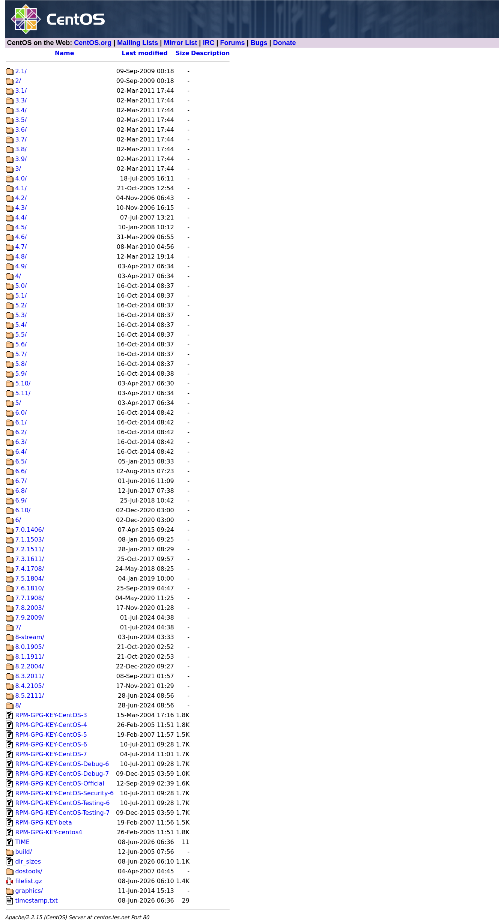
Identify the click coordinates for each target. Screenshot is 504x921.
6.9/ (21, 500)
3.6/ (21, 129)
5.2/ (21, 305)
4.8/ (21, 256)
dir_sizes (28, 861)
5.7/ (21, 354)
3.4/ (21, 110)
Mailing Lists (137, 43)
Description (210, 53)
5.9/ (21, 373)
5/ (18, 402)
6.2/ (21, 432)
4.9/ (21, 266)
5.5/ (21, 334)
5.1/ (21, 295)
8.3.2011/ (29, 676)
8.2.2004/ (29, 666)
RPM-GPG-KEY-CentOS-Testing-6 (62, 803)
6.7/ (21, 481)
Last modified (145, 53)
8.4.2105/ (29, 685)
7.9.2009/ (29, 617)
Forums (232, 43)
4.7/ (21, 246)
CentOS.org (92, 43)
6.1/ (21, 422)
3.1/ (21, 90)
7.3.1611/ (29, 559)
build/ (23, 851)
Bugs (258, 43)
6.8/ (21, 490)
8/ (18, 705)
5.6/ (21, 344)
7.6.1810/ (29, 588)
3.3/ (21, 100)
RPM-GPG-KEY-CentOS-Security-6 (64, 793)
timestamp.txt (36, 900)
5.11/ (22, 393)
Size (183, 53)
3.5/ (21, 119)
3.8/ (21, 149)
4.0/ (21, 178)
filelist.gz (28, 881)
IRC (208, 43)
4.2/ (21, 198)
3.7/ (21, 139)
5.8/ (21, 363)
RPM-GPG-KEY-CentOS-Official (59, 783)
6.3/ (21, 441)
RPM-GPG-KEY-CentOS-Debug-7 (62, 773)
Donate (284, 43)
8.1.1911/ (29, 656)
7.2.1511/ (29, 549)
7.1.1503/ (29, 539)
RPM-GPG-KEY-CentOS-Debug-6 (62, 764)
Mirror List (180, 43)
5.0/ (21, 285)
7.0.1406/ (29, 529)
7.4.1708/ (29, 568)
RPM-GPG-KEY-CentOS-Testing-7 (62, 812)
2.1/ (21, 71)
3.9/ (21, 159)
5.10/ (22, 383)
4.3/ (21, 207)
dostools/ (28, 871)
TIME (22, 842)
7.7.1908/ (29, 598)
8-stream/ (29, 637)
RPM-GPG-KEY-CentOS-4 (51, 724)
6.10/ (22, 510)
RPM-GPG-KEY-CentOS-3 (51, 715)
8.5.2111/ (29, 695)
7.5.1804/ (29, 578)
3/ (18, 168)
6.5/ (21, 461)
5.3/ (21, 315)
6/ (18, 520)
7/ (18, 627)
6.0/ (21, 412)
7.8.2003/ (29, 607)
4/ (18, 276)
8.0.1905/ (29, 646)
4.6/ (21, 237)
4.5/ (21, 227)
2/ (18, 80)
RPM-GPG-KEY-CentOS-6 (51, 744)
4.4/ (21, 217)
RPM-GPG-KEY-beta (43, 822)
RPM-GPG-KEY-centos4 (48, 832)
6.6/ (21, 471)
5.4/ (21, 324)
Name (64, 53)
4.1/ (21, 188)
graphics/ (29, 890)
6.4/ (21, 451)
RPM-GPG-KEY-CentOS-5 (51, 734)
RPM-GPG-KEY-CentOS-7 (51, 754)
